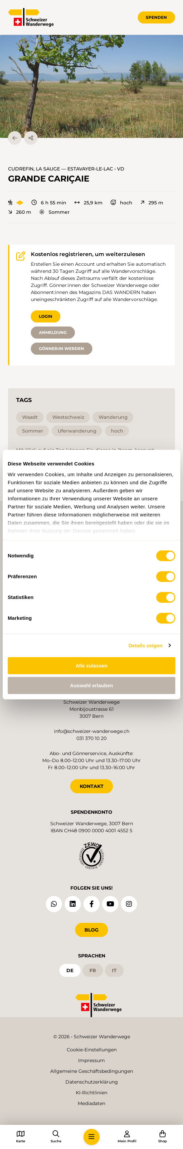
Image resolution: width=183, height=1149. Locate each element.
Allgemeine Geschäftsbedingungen (91, 1071)
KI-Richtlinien (91, 1093)
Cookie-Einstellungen (92, 1050)
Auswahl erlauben (91, 685)
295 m (151, 202)
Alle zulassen (91, 665)
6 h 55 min (49, 202)
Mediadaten (91, 1103)
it (114, 970)
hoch (121, 202)
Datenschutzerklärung (91, 1082)
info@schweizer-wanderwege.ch (91, 731)
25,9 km (88, 202)
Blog (91, 930)
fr (92, 970)
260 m (19, 212)
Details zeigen (145, 645)
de (69, 970)
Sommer (54, 212)
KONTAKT (92, 786)
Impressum (91, 1060)
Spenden (156, 17)
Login (45, 316)
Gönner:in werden (61, 348)
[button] (91, 86)
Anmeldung (53, 332)
